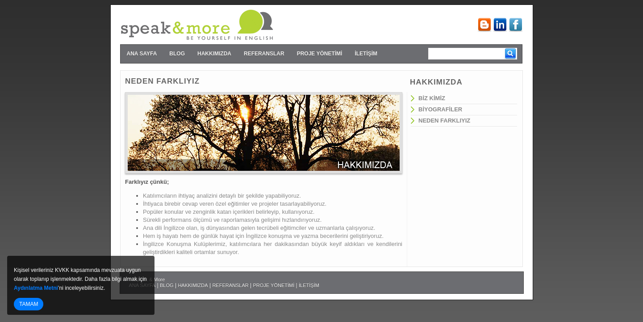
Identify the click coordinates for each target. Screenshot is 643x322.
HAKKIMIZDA (214, 54)
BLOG (177, 54)
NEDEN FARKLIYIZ (444, 120)
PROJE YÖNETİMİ (319, 54)
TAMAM (28, 304)
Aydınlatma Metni (36, 288)
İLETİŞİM (366, 54)
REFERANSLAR (264, 54)
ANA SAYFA (142, 54)
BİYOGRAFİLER (440, 109)
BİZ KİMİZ (431, 98)
